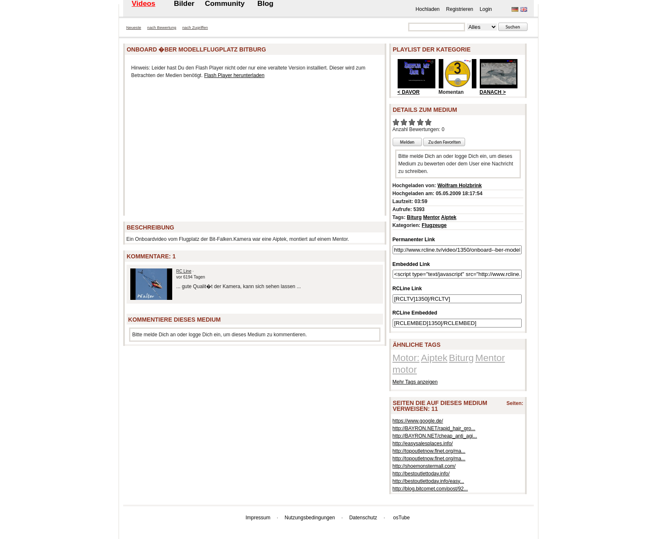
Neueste (133, 27)
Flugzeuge (434, 225)
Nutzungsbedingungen (310, 518)
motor (405, 369)
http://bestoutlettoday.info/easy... (428, 481)
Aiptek (449, 217)
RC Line (183, 271)
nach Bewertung (161, 27)
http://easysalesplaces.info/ (423, 443)
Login (486, 9)
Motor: (406, 357)
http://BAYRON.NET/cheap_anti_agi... (435, 436)
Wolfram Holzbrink (459, 185)
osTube (401, 518)
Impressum (258, 518)
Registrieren (459, 9)
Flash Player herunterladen (234, 75)
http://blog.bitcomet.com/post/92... (430, 489)
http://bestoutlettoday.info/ (421, 474)
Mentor (431, 217)
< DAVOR (409, 92)
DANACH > (493, 92)
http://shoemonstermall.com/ (424, 466)
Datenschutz (363, 518)
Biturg (414, 217)
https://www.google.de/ (418, 421)
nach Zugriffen (195, 27)
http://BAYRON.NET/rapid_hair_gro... (434, 428)
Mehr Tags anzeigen (415, 382)
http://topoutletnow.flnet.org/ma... (429, 451)
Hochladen (428, 9)
